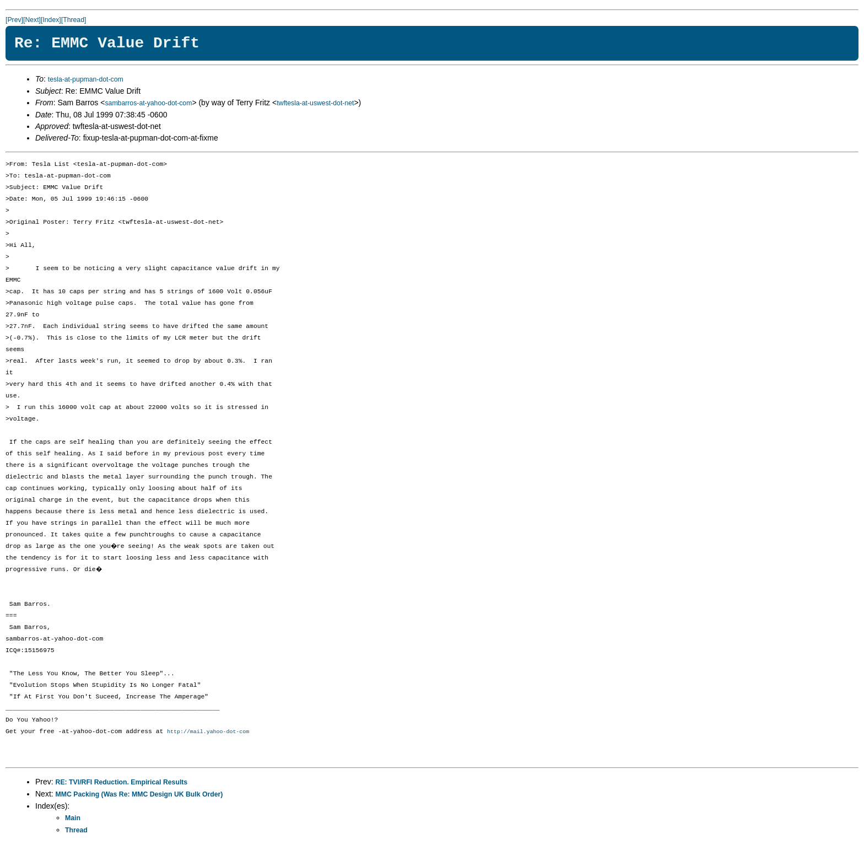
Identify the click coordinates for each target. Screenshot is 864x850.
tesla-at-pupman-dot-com (85, 79)
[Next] (32, 20)
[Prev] (14, 20)
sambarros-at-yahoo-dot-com (148, 103)
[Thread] (74, 20)
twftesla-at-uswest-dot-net (315, 103)
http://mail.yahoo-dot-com (208, 732)
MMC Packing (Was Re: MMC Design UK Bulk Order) (139, 795)
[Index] (51, 20)
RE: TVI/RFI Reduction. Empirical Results (122, 783)
